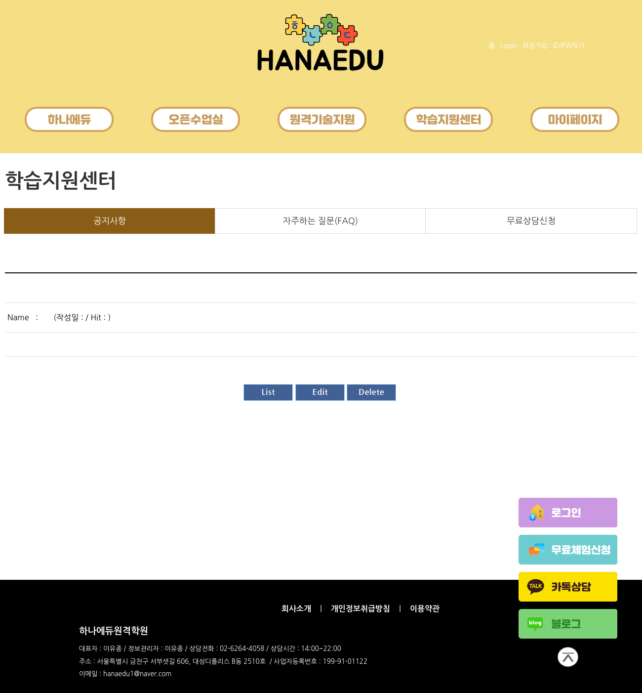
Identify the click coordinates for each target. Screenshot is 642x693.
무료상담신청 (531, 221)
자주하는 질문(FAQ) (320, 221)
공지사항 (109, 221)
